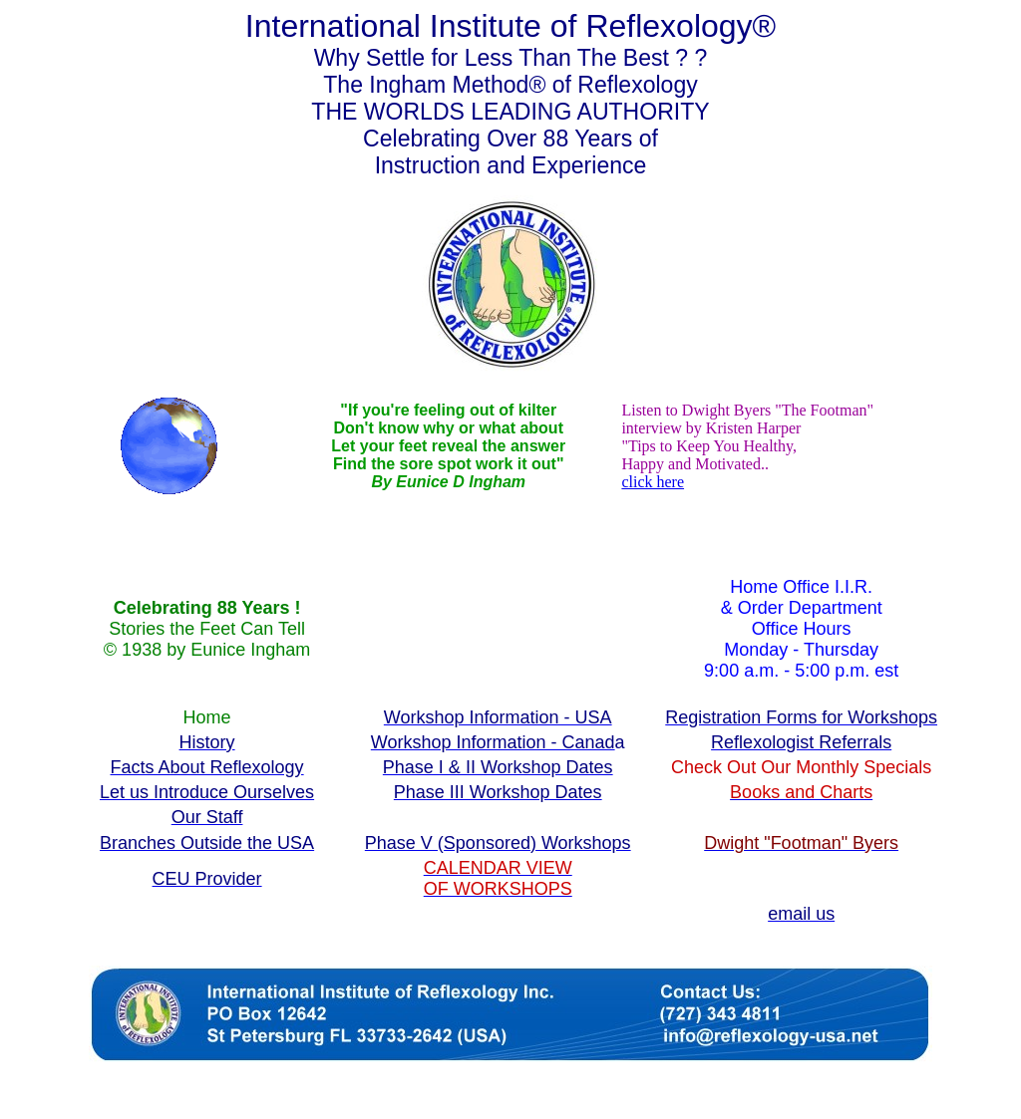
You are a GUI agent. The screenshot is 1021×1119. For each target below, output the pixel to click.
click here (652, 481)
